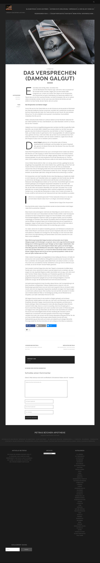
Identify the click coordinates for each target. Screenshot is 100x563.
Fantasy (79, 472)
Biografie (80, 458)
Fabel (80, 470)
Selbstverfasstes (59, 8)
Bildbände (79, 457)
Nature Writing (80, 506)
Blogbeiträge (19, 6)
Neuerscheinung (79, 508)
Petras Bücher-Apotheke (50, 427)
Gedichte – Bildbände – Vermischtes (12, 436)
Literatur (50, 64)
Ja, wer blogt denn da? (70, 6)
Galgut (18, 101)
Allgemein (79, 451)
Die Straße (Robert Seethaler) (19, 458)
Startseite (70, 8)
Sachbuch (80, 525)
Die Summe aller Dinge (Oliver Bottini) (19, 457)
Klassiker (80, 489)
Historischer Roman (79, 477)
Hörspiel (79, 481)
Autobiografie (79, 453)
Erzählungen (79, 466)
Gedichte (80, 474)
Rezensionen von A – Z (87, 6)
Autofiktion (80, 455)
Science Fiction (80, 528)
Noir (79, 509)
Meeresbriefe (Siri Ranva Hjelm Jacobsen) (19, 455)
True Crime (79, 532)
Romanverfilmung (80, 523)
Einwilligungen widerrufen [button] (50, 438)
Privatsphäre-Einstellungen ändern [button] (59, 436)
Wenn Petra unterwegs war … (84, 8)
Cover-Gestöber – (30, 6)
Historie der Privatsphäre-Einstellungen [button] (85, 436)
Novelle (79, 511)
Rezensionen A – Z (82, 434)
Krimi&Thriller (79, 492)
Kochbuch (80, 491)
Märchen (80, 504)
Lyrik (79, 502)
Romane (18, 94)
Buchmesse (79, 460)
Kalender (80, 487)
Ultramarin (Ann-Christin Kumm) (19, 453)
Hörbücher (79, 479)
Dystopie (79, 464)
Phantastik (79, 515)
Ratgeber (80, 517)
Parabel (79, 513)
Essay (80, 468)
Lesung (80, 498)
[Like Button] (27, 325)
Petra (29, 355)
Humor (80, 483)
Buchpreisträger (79, 462)
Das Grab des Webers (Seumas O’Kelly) (19, 451)
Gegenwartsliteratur (80, 475)
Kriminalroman (80, 494)
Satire (80, 526)
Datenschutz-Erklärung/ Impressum (50, 6)
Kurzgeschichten (79, 496)
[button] (30, 320)
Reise (79, 519)
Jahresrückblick (79, 485)
